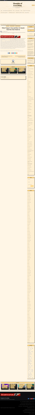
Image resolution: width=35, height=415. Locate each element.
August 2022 (29, 241)
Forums (14, 10)
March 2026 (29, 193)
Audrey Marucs (3, 32)
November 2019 (29, 288)
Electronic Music (29, 96)
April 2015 (28, 324)
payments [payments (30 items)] (32, 369)
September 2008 (29, 336)
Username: (29, 179)
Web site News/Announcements (31, 171)
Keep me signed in (30, 184)
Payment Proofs (29, 137)
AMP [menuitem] (6, 0)
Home (1, 10)
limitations (17, 32)
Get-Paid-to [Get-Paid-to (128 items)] (29, 357)
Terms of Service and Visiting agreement (27, 412)
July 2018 (28, 311)
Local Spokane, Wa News (30, 122)
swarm (24, 32)
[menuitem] (0, 0)
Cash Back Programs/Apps (30, 77)
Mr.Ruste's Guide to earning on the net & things (30, 130)
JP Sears (15, 32)
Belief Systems (29, 70)
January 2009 (29, 330)
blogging (8, 32)
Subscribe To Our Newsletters (26, 10)
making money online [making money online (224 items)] (30, 363)
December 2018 (29, 304)
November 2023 (29, 221)
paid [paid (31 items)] (30, 364)
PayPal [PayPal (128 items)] (28, 370)
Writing (28, 174)
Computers (29, 83)
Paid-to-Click (29, 134)
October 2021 (29, 256)
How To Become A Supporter (4, 12)
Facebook (10, 32)
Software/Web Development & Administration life (31, 151)
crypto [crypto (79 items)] (31, 349)
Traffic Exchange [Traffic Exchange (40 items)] (29, 375)
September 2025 (29, 202)
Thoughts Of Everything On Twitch (20, 12)
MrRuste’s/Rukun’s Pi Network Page (29, 404)
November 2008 (29, 333)
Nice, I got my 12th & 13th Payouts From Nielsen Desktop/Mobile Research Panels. (31, 47)
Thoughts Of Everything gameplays (30, 161)
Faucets (28, 102)
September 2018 (29, 308)
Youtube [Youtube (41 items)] (32, 377)
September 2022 (29, 240)
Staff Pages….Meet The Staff (32, 401)
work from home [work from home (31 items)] (29, 377)
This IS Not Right (12, 71)
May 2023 (28, 228)
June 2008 (29, 340)
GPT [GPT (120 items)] (31, 357)
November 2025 (29, 199)
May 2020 (29, 279)
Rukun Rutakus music (30, 146)
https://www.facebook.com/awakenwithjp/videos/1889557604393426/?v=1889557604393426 (9, 49)
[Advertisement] (17, 20)
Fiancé (12, 32)
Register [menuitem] (3, 0)
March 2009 (29, 327)
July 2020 (28, 276)
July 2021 (28, 260)
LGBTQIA (28, 117)
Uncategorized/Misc (4, 71)
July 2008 (28, 339)
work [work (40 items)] (30, 376)
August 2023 (29, 224)
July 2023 (28, 225)
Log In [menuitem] (1, 0)
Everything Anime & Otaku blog (31, 99)
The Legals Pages (27, 12)
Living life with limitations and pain (30, 120)
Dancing (28, 90)
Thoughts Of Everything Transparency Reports (30, 163)
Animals (28, 67)
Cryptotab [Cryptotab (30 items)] (32, 351)
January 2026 (29, 196)
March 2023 (29, 231)
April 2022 (29, 247)
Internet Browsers (29, 112)
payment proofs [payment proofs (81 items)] (29, 369)
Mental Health (29, 125)
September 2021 (29, 257)
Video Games (29, 168)
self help (23, 32)
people (19, 32)
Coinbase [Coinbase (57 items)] (28, 349)
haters (13, 32)
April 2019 (28, 298)
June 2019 (28, 295)
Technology (29, 155)
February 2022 (29, 250)
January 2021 (29, 269)
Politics (28, 140)
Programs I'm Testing (30, 143)
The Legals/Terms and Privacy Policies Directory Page (30, 409)
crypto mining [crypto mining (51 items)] (29, 351)
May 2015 (28, 323)
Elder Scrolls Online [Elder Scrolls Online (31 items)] (29, 356)
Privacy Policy (33, 412)
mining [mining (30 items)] (28, 364)
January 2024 (29, 218)
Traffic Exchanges (29, 165)
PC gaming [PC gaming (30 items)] (32, 370)
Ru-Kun (3, 31)
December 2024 (29, 209)
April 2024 (29, 215)
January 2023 (29, 234)
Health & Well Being (29, 109)
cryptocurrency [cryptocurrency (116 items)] (29, 350)
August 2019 (29, 292)
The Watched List (29, 158)
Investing (3, 384)
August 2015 (29, 320)
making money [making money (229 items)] (29, 362)
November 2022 (29, 237)
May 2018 (28, 314)
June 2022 (28, 244)
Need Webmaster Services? (12, 12)
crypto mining (29, 86)
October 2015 (29, 317)
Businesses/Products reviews (30, 74)
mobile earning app (29, 128)
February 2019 (29, 301)
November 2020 (29, 272)
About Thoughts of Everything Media (7, 10)
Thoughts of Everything (17, 4)
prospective (21, 32)
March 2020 (29, 282)
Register (29, 185)
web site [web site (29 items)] (28, 376)
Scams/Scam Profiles (30, 149)
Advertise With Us (17, 10)
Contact (21, 10)
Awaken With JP (6, 32)
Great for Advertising (30, 106)
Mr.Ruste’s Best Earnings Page (22, 404)
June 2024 (28, 212)
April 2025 (29, 205)
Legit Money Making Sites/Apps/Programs (30, 115)
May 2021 (28, 263)
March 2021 (29, 266)
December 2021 (29, 253)
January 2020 (29, 285)
